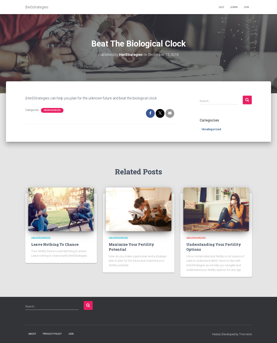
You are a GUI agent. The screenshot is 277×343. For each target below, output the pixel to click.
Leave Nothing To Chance (55, 244)
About (32, 333)
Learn (234, 7)
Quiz (221, 7)
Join (246, 7)
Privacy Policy (52, 333)
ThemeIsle (245, 334)
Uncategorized (52, 110)
